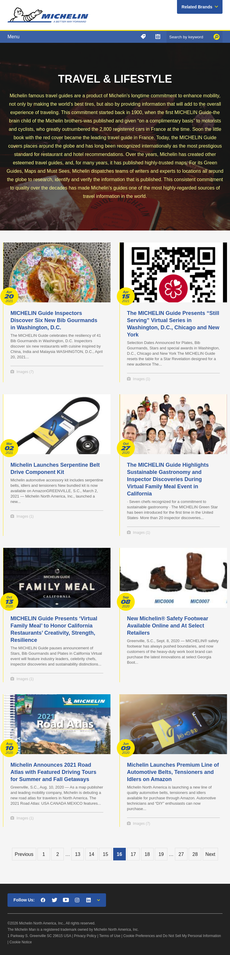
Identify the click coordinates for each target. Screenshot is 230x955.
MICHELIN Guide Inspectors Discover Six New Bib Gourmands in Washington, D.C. (53, 320)
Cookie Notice (20, 942)
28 (195, 854)
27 (181, 854)
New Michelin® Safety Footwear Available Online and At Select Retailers (167, 626)
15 (105, 854)
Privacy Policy (85, 936)
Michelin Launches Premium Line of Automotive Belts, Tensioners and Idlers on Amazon (173, 772)
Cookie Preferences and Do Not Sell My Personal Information (172, 936)
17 (133, 854)
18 (147, 854)
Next (210, 854)
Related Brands (196, 6)
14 (91, 854)
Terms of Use (109, 936)
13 (77, 854)
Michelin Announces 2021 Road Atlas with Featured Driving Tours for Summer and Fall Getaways (53, 772)
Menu (13, 36)
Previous (24, 854)
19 (161, 854)
